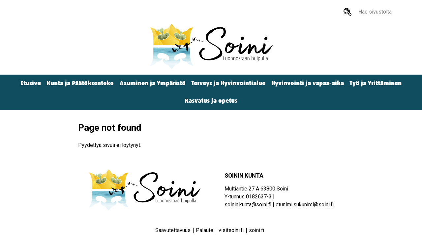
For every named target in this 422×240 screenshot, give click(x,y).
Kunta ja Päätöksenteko (80, 83)
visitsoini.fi (231, 230)
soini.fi (256, 230)
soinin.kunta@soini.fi (248, 204)
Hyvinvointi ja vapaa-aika (307, 83)
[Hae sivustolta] (347, 11)
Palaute (204, 230)
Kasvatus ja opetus (211, 100)
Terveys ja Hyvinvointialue (228, 83)
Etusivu (30, 83)
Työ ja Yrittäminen (375, 83)
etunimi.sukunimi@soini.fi (305, 204)
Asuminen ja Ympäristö (153, 83)
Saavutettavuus (173, 230)
